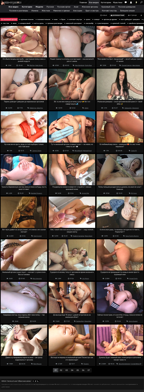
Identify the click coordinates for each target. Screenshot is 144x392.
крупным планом (26, 19)
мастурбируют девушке (129, 19)
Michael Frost (87, 151)
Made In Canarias (78, 236)
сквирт (96, 19)
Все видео (94, 2)
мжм (55, 19)
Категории (106, 2)
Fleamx (86, 364)
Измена (34, 11)
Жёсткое (46, 11)
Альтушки (77, 11)
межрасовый (24, 23)
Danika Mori (80, 321)
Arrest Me (85, 193)
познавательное (42, 19)
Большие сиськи (127, 11)
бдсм (62, 19)
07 (89, 370)
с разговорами (102, 23)
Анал (76, 7)
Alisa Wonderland (124, 364)
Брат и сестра (92, 11)
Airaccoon (135, 108)
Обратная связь (24, 381)
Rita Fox (31, 65)
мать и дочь (38, 23)
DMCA (4, 381)
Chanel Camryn (127, 65)
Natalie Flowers (36, 193)
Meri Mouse (37, 364)
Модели (39, 7)
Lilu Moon (85, 278)
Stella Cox (33, 108)
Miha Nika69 (78, 151)
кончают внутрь (74, 19)
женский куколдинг (73, 23)
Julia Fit (134, 151)
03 (66, 370)
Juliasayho (128, 108)
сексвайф (88, 23)
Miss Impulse (37, 278)
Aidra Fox (40, 108)
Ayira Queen (133, 321)
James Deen (36, 151)
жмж (13, 23)
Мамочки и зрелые (61, 11)
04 (72, 370)
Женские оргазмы (90, 7)
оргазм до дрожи (109, 19)
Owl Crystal (38, 236)
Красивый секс (108, 7)
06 (83, 370)
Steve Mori (87, 321)
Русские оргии (63, 7)
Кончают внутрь (109, 11)
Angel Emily (133, 278)
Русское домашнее (126, 7)
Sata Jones (39, 65)
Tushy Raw (88, 65)
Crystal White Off (135, 364)
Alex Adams (136, 65)
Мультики (117, 2)
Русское (50, 7)
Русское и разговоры (18, 11)
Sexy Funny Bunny (132, 236)
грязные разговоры (53, 23)
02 (61, 370)
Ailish (86, 108)
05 (78, 370)
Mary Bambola (79, 65)
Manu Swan (88, 236)
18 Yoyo (134, 193)
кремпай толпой (117, 23)
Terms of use (12, 381)
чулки (87, 19)
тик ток (5, 23)
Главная (83, 2)
